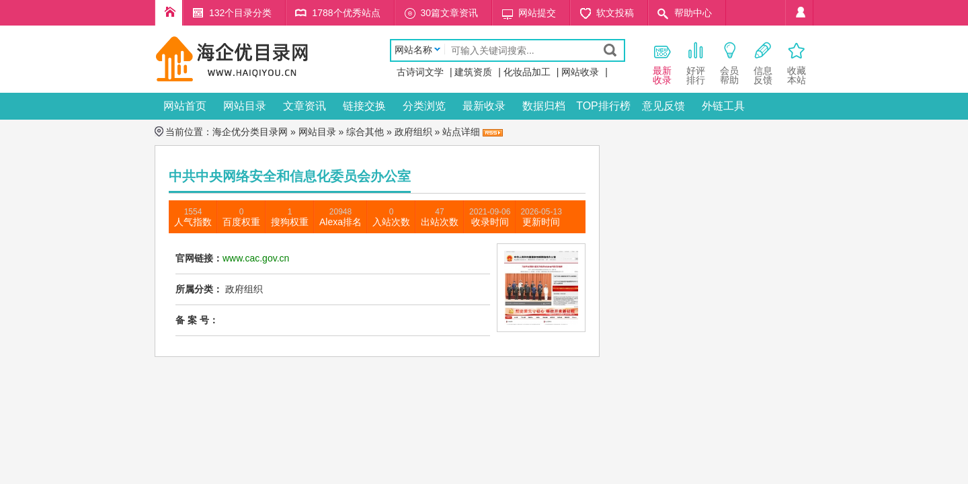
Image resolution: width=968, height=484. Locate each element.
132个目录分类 (240, 12)
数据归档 (543, 106)
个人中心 (799, 13)
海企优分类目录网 (250, 131)
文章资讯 (304, 106)
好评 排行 (696, 62)
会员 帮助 (729, 62)
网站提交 (537, 12)
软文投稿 (615, 12)
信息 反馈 (763, 62)
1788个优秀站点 (346, 12)
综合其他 (365, 131)
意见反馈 (663, 106)
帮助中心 (693, 12)
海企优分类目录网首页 (169, 13)
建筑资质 (473, 72)
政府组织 (413, 131)
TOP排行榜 (603, 106)
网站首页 (184, 106)
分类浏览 (424, 106)
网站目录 (244, 106)
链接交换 (364, 106)
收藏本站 (796, 62)
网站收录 (580, 72)
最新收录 (484, 106)
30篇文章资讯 (450, 12)
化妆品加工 (527, 72)
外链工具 (723, 106)
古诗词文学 (420, 72)
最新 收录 (662, 62)
